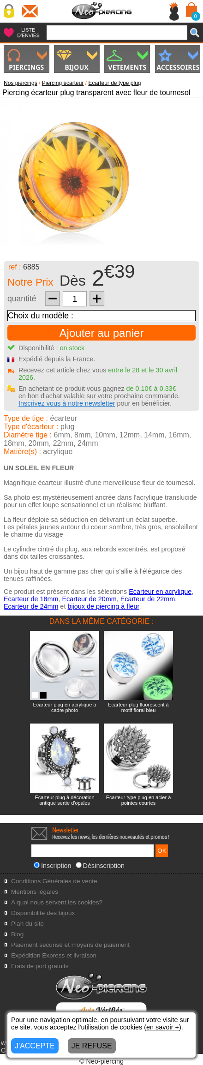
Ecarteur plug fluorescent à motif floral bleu (138, 707)
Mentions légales (34, 891)
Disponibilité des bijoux (43, 912)
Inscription (53, 865)
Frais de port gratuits (40, 966)
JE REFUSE (92, 1046)
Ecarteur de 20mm (89, 599)
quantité (21, 298)
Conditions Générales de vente (54, 881)
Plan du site (27, 923)
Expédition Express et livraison (53, 955)
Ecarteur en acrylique (160, 591)
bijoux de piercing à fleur (103, 606)
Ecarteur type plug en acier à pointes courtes (138, 800)
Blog (17, 934)
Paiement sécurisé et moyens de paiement (70, 944)
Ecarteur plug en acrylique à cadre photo (64, 707)
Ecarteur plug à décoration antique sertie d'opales (64, 800)
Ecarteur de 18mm (31, 599)
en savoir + (162, 1027)
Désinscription (100, 865)
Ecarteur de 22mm (147, 599)
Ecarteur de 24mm (31, 606)
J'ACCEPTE (35, 1046)
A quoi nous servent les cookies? (56, 902)
